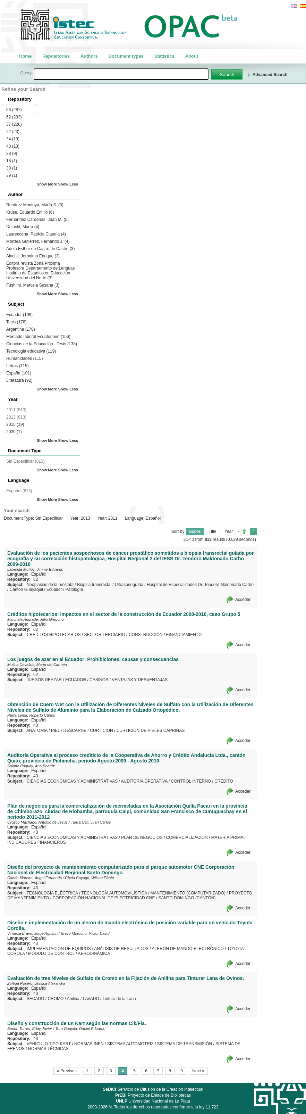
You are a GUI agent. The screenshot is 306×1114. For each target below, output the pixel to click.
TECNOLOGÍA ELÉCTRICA (52, 893)
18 (11, 160)
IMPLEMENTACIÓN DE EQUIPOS (59, 948)
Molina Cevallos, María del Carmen (37, 664)
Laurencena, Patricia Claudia (36, 234)
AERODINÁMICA (94, 953)
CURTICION (101, 730)
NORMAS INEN (89, 1043)
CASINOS (99, 679)
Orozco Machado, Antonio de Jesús (37, 822)
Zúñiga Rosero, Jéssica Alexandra (36, 983)
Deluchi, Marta (22, 226)
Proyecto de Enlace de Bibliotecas (153, 1095)
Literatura (19, 380)
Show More (47, 184)
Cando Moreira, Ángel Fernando (34, 878)
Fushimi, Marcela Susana (32, 285)
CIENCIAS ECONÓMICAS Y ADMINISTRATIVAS (72, 781)
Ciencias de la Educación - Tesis (41, 343)
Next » (198, 1070)
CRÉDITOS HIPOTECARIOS (54, 634)
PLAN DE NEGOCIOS (141, 837)
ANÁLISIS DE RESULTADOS (121, 948)
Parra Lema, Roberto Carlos (31, 715)
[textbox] (121, 74)
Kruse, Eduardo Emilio (30, 212)
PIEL (55, 730)
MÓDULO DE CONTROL (51, 953)
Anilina (73, 998)
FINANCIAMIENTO (184, 634)
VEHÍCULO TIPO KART (49, 1043)
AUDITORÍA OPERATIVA (144, 781)
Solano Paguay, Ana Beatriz (30, 766)
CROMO (55, 998)
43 (12, 146)
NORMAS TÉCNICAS (48, 1048)
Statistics (164, 56)
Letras (17, 365)
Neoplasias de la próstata (50, 584)
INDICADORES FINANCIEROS (36, 842)
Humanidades (24, 358)
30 (11, 168)
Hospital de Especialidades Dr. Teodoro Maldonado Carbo (200, 584)
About (191, 56)
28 (11, 153)
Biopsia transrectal (94, 584)
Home (25, 56)
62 (14, 117)
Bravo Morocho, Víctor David (85, 933)
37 (14, 124)
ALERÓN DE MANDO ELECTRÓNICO (187, 948)
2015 (15, 424)
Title (212, 531)
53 (14, 109)
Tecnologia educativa (31, 351)
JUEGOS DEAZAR (44, 679)
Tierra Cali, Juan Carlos (91, 822)
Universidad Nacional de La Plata (153, 1101)
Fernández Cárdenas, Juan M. (37, 219)
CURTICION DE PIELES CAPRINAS (151, 730)
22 (12, 131)
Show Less (68, 184)
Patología (74, 589)
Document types (126, 56)
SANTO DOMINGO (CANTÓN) (186, 898)
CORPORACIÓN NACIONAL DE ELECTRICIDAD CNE (103, 898)
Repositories (56, 56)
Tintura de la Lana (119, 998)
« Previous (67, 1070)
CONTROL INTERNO (191, 781)
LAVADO (91, 998)
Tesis (16, 322)
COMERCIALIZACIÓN (187, 837)
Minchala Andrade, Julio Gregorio (35, 619)
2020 (14, 431)
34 (12, 139)
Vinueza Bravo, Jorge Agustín (32, 933)
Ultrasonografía (129, 584)
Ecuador (19, 314)
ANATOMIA (37, 730)
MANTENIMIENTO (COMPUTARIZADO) (188, 893)
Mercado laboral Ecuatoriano (38, 336)
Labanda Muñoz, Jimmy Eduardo (35, 569)
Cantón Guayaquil (26, 589)
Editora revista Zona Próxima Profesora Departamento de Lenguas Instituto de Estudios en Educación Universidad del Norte (40, 270)
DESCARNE (75, 730)
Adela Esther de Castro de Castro (40, 248)
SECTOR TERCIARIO (104, 634)
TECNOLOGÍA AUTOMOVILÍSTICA (114, 893)
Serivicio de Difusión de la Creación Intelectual (153, 1089)
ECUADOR (75, 679)
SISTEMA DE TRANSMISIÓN (184, 1043)
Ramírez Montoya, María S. (34, 205)
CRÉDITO (223, 781)
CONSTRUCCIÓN (146, 634)
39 (11, 175)
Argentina (20, 329)
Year (228, 531)
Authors (89, 56)
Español (38, 574)
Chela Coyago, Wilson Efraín (89, 878)
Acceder (242, 599)
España (18, 373)
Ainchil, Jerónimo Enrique (33, 256)
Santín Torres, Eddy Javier (29, 1028)
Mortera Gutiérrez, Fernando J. (38, 241)
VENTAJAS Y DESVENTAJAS (140, 679)
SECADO (35, 998)
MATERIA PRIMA (227, 837)
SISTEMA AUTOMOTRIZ (130, 1043)
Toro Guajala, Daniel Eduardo (80, 1028)
